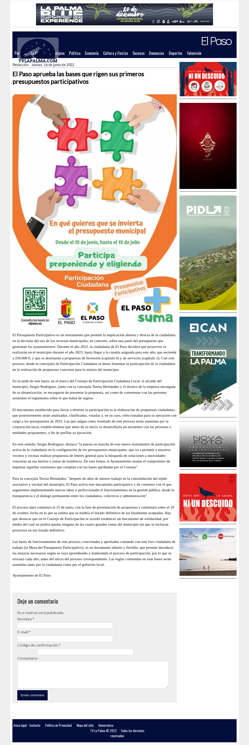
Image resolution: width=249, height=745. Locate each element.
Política (74, 53)
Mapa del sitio (85, 725)
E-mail (23, 631)
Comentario (27, 658)
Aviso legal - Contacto (27, 725)
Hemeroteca (105, 725)
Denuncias (156, 53)
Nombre (25, 619)
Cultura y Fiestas (115, 53)
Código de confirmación (38, 645)
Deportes (175, 53)
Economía (92, 53)
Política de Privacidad (58, 725)
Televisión (194, 53)
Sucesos (139, 53)
